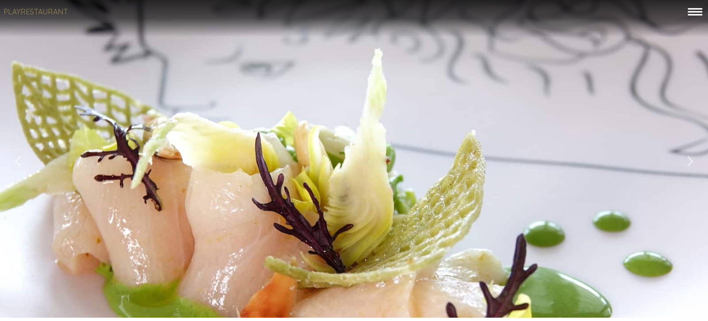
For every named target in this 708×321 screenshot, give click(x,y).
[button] (17, 158)
